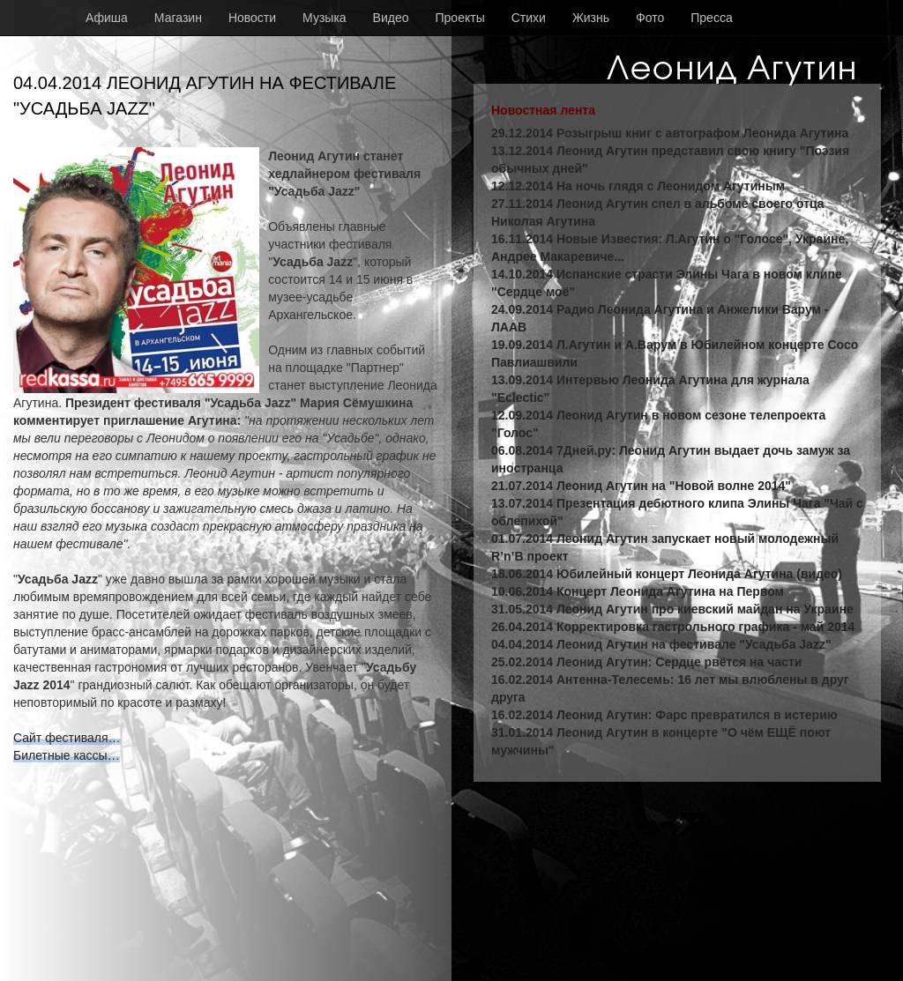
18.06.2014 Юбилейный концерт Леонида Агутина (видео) (666, 574)
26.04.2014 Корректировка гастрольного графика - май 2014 (672, 627)
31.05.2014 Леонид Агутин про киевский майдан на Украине (672, 609)
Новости (252, 18)
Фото (650, 18)
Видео (391, 18)
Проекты (460, 18)
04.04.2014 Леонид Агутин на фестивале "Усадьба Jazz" (661, 644)
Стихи (528, 18)
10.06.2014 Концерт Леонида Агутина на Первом (637, 591)
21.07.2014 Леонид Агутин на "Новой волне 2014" (641, 486)
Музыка (324, 18)
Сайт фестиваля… (67, 738)
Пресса (711, 18)
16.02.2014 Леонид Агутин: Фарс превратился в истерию (664, 715)
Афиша (107, 18)
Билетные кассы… (66, 755)
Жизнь (590, 18)
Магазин (178, 18)
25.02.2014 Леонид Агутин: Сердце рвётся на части (646, 662)
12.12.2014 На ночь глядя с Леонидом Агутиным (638, 186)
